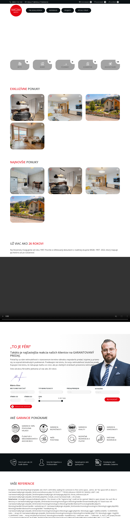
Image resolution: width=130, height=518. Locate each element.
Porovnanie (86, 2)
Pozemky (68, 64)
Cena (40, 505)
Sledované (100, 2)
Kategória (99, 497)
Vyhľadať (112, 508)
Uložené (114, 2)
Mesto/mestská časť (18, 497)
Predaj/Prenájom (73, 497)
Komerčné (90, 64)
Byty (23, 64)
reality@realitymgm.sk (36, 2)
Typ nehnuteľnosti (45, 497)
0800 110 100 (16, 2)
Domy (46, 64)
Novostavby (112, 64)
